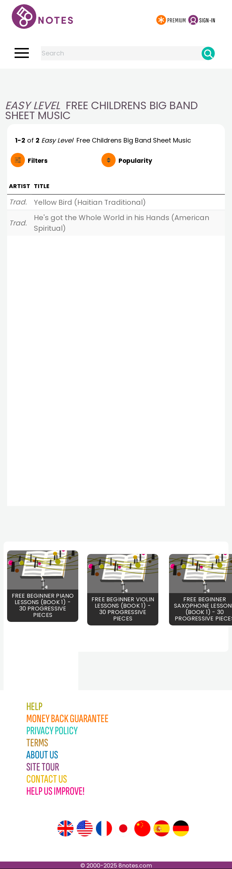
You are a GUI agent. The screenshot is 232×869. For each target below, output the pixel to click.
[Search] (208, 53)
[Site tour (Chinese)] (142, 828)
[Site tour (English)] (65, 828)
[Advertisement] (116, 83)
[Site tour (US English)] (85, 828)
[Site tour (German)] (181, 828)
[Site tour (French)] (104, 828)
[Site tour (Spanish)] (161, 828)
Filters (38, 160)
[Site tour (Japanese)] (123, 828)
